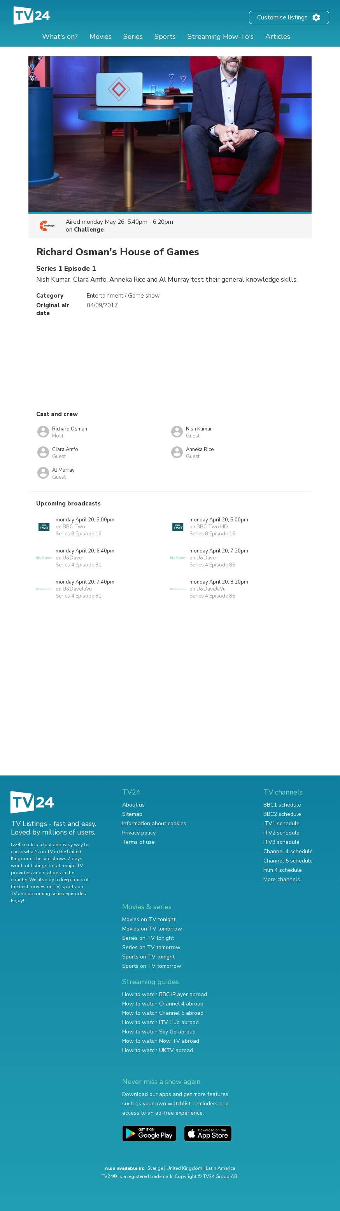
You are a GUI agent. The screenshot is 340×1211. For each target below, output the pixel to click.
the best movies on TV (35, 886)
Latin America (220, 1168)
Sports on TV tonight (148, 956)
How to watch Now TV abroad (160, 1041)
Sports (165, 36)
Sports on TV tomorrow (151, 966)
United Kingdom (184, 1168)
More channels (281, 879)
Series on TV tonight (148, 938)
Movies (100, 36)
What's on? (60, 36)
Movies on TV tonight (148, 919)
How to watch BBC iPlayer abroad (164, 994)
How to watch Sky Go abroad (159, 1031)
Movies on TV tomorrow (152, 928)
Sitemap (132, 814)
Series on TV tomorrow (151, 947)
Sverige (155, 1168)
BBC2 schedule (282, 814)
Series (133, 36)
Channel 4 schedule (288, 851)
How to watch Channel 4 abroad (162, 1003)
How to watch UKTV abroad (157, 1050)
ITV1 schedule (281, 823)
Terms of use (138, 842)
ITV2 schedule (281, 832)
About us (133, 804)
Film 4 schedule (282, 870)
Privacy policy (139, 832)
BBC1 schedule (282, 804)
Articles (277, 36)
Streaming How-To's (221, 36)
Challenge (89, 229)
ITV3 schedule (281, 842)
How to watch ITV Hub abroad (160, 1022)
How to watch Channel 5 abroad (162, 1013)
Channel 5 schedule (288, 860)
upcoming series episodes (57, 893)
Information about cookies (154, 823)
